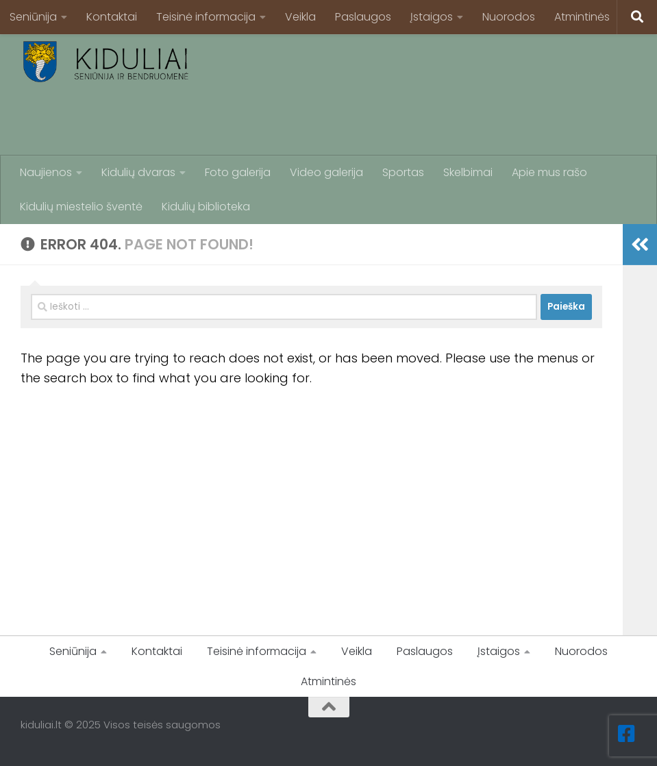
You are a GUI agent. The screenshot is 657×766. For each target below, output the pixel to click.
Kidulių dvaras (138, 172)
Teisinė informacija (206, 17)
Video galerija (326, 172)
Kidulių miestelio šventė (81, 206)
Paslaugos (363, 17)
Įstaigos (431, 17)
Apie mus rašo (549, 172)
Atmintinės (582, 17)
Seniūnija (33, 17)
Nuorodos (508, 17)
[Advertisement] (387, 120)
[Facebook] (626, 733)
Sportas (403, 172)
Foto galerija (238, 172)
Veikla (300, 17)
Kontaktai (111, 17)
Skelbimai (468, 172)
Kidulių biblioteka (206, 206)
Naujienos (46, 172)
